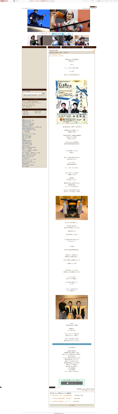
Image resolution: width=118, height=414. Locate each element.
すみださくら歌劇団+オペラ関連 (29, 150)
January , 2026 (38, 112)
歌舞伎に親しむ (25, 121)
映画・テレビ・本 (26, 148)
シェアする (58, 387)
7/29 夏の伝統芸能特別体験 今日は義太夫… (62, 398)
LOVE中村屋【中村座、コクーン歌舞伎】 (30, 127)
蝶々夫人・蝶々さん (26, 160)
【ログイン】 (94, 8)
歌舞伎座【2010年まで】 (27, 123)
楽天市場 (115, 1)
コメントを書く (90, 390)
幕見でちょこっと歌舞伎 (27, 124)
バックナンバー (34, 109)
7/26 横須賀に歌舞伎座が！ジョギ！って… (61, 401)
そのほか (17, 1)
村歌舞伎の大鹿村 (26, 140)
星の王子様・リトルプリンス (28, 159)
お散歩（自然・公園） (26, 156)
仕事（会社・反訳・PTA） (27, 162)
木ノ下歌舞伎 (25, 131)
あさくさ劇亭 (25, 166)
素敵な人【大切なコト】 (27, 155)
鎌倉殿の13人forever (26, 125)
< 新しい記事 (54, 47)
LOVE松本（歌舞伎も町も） (28, 129)
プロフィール (31, 8)
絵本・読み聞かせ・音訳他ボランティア (30, 152)
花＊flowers (24, 158)
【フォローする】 (86, 8)
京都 (23, 139)
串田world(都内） (25, 142)
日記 (26, 8)
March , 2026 (26, 114)
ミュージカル (25, 132)
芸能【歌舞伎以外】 (26, 143)
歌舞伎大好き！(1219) (57, 54)
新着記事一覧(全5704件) (72, 47)
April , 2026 (25, 112)
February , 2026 (38, 111)
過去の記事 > (90, 47)
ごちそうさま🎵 (25, 151)
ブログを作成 (110, 1)
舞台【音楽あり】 (26, 135)
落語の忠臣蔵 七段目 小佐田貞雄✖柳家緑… (62, 395)
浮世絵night (24, 163)
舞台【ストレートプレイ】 (27, 133)
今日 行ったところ (26, 144)
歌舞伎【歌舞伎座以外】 (27, 128)
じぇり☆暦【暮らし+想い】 (28, 154)
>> (100, 1)
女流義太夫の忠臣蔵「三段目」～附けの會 (58, 52)
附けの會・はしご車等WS (27, 165)
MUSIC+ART (25, 146)
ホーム (23, 8)
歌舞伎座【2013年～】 (27, 120)
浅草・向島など (25, 137)
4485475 (92, 6)
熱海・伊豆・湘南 (26, 136)
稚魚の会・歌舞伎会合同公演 (28, 147)
